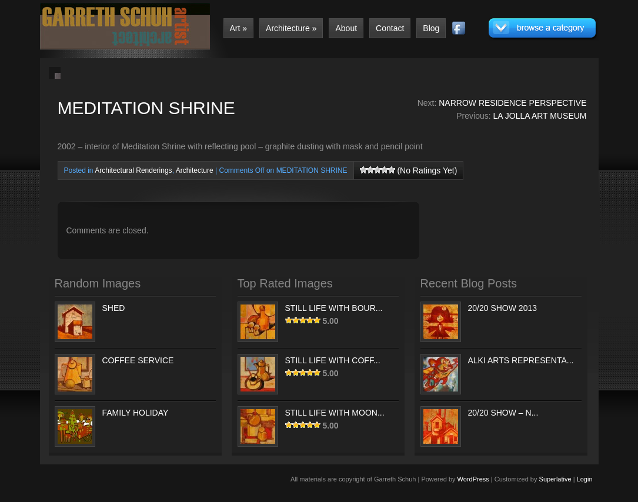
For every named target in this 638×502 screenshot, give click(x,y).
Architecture (291, 28)
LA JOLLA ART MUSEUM (540, 116)
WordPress (473, 479)
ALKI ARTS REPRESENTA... (521, 360)
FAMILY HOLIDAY (135, 412)
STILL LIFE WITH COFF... (332, 360)
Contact (390, 28)
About (346, 28)
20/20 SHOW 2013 (502, 308)
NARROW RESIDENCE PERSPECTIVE (512, 103)
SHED (113, 308)
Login (585, 479)
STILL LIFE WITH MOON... (335, 412)
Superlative (555, 479)
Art (239, 28)
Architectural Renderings (133, 170)
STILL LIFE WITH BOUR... (334, 308)
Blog (431, 28)
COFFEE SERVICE (138, 360)
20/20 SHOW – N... (503, 412)
